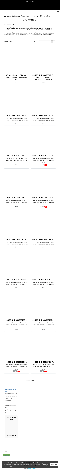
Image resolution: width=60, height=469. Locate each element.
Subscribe (6, 455)
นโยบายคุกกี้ (9, 466)
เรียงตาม (36, 42)
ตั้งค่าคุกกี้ (45, 464)
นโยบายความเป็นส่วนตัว (35, 464)
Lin (11, 435)
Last (32, 381)
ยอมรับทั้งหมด (54, 464)
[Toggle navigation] (58, 12)
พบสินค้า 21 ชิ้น (8, 41)
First (28, 381)
